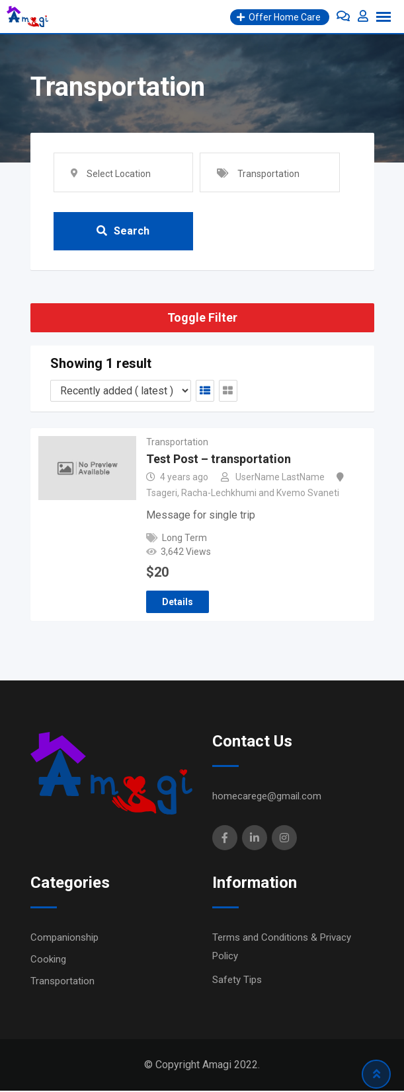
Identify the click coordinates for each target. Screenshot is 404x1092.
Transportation (177, 442)
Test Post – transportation (218, 460)
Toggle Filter (202, 319)
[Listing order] (120, 391)
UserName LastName (280, 478)
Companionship (64, 939)
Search (123, 231)
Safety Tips (237, 981)
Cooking (48, 960)
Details (177, 603)
